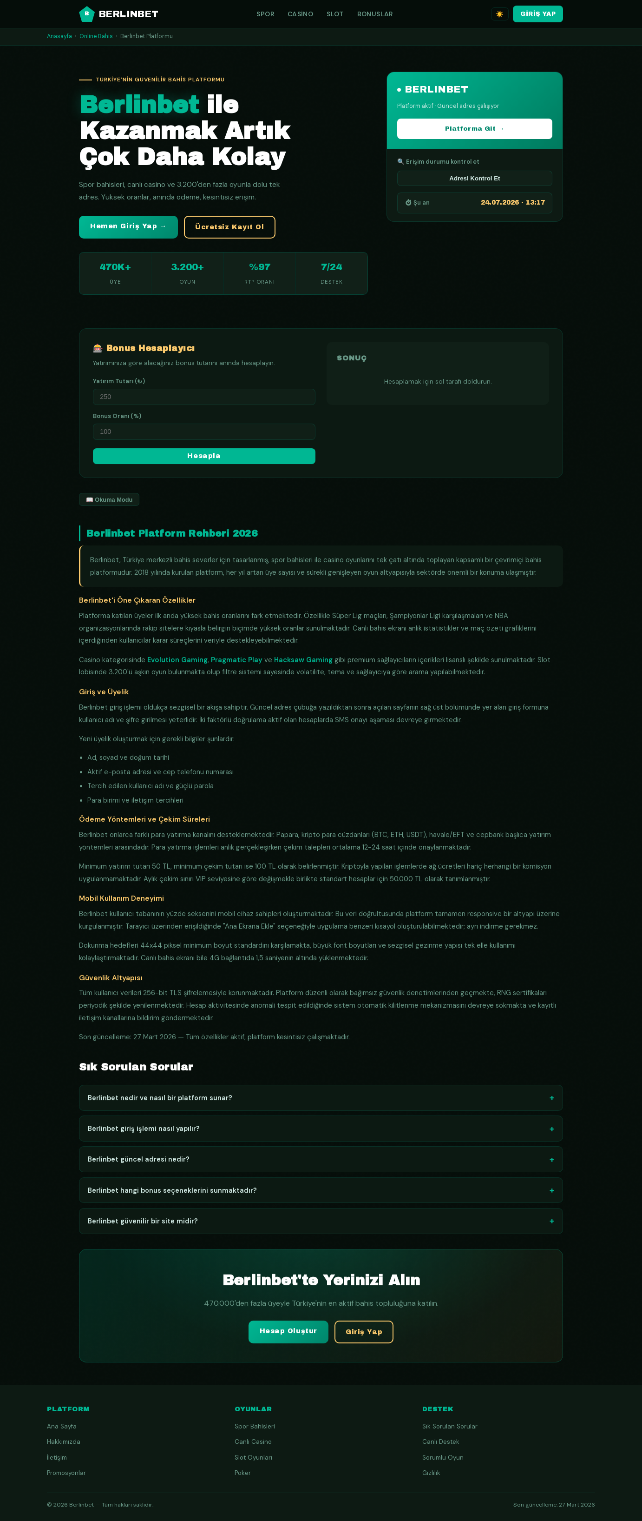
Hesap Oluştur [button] (288, 1334)
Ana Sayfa (62, 1426)
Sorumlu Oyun (443, 1457)
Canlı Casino (253, 1442)
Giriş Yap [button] (364, 1334)
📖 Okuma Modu (109, 502)
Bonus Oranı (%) (117, 419)
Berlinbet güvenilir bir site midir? (321, 1224)
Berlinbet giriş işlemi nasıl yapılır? (321, 1131)
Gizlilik (431, 1473)
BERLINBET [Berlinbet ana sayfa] (119, 14)
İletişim (57, 1457)
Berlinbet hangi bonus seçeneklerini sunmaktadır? (321, 1193)
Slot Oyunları (253, 1457)
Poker (243, 1473)
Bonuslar (375, 14)
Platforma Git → (474, 128)
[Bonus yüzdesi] (204, 434)
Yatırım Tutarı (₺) (119, 384)
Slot (335, 14)
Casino (300, 14)
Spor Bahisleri (255, 1426)
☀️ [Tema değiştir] (500, 14)
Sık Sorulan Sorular (450, 1426)
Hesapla (204, 459)
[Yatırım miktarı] (204, 400)
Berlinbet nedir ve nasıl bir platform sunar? (321, 1101)
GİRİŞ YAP (538, 13)
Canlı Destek (440, 1442)
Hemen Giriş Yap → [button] (128, 226)
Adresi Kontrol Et (474, 178)
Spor (265, 14)
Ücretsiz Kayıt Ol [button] (229, 227)
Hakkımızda (63, 1442)
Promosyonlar (66, 1473)
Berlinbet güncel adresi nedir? (321, 1162)
